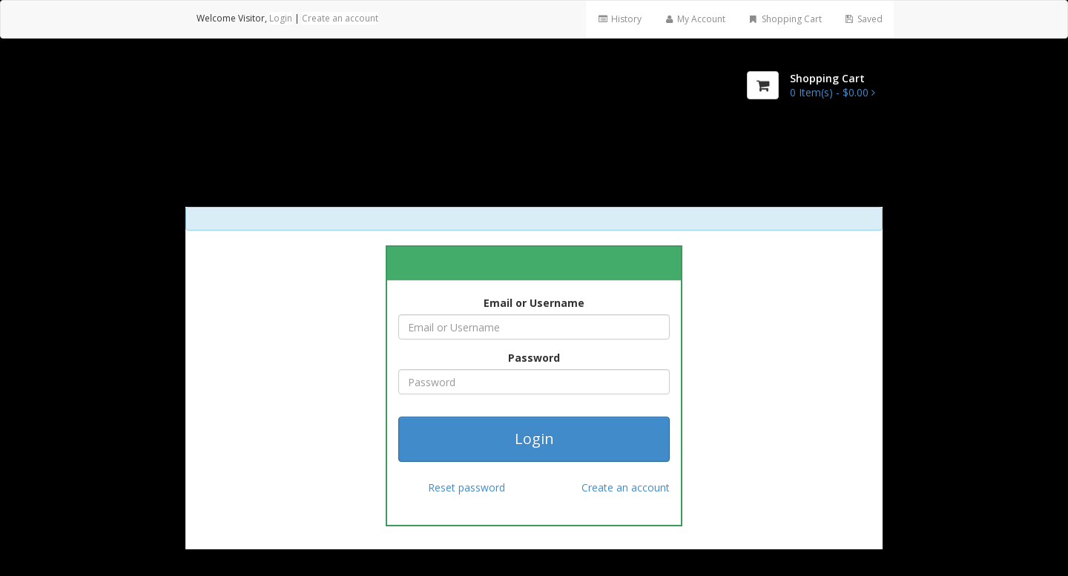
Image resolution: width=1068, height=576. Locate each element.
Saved (863, 19)
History (619, 19)
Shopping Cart (784, 19)
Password (534, 358)
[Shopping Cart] (763, 85)
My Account (694, 19)
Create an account (340, 18)
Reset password (466, 487)
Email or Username (534, 303)
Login (280, 18)
